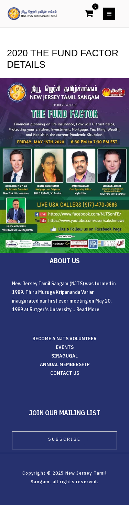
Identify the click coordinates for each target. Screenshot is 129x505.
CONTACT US (64, 373)
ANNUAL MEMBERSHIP (64, 364)
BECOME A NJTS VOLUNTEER (64, 338)
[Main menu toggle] (109, 14)
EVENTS (65, 347)
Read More (87, 309)
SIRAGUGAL (64, 355)
